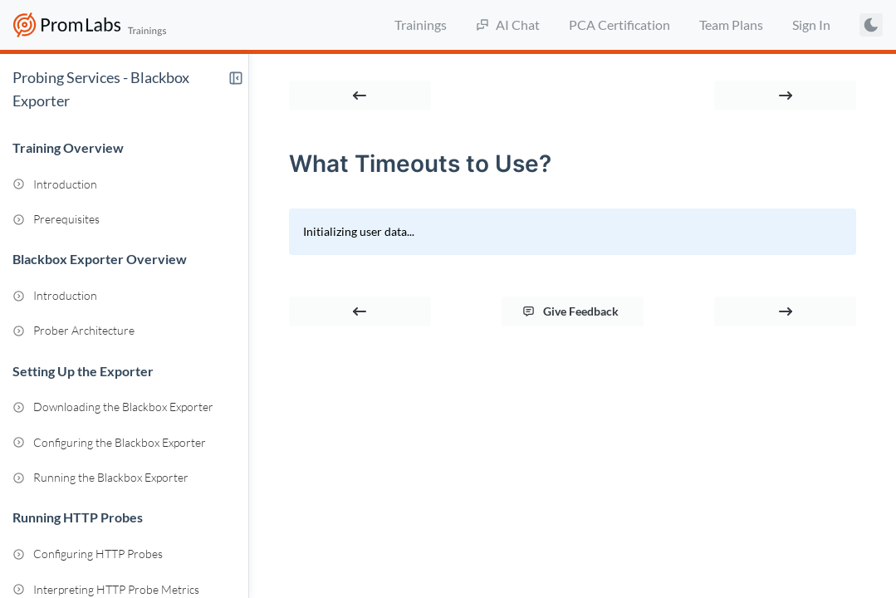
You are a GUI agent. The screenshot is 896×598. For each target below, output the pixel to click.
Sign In (811, 24)
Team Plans (731, 24)
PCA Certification (619, 24)
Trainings (420, 24)
